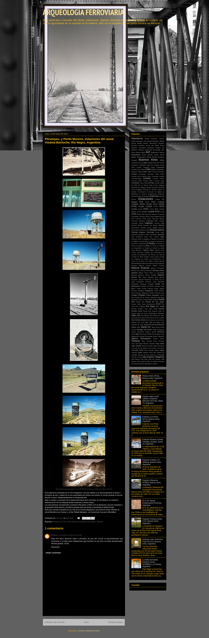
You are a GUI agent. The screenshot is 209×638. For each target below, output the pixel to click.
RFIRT (158, 304)
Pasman (157, 286)
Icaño (162, 232)
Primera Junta (159, 293)
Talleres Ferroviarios (140, 338)
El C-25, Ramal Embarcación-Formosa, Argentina (152, 503)
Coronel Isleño (136, 181)
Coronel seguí (159, 181)
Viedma (139, 357)
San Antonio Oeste (138, 320)
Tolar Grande (136, 346)
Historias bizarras (157, 230)
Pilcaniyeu (83, 522)
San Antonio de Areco (138, 318)
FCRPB (151, 212)
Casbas (139, 167)
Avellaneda (148, 150)
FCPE (139, 212)
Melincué (149, 270)
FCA (141, 202)
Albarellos (155, 141)
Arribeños (141, 145)
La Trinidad (160, 246)
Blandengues (141, 157)
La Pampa (150, 243)
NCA (156, 277)
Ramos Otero (136, 304)
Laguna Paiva (148, 250)
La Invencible (143, 241)
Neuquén (134, 279)
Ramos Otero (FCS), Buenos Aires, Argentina (152, 377)
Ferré (146, 214)
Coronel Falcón (158, 178)
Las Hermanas (156, 252)
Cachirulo (134, 163)
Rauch (144, 304)
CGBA (148, 169)
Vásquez (134, 352)
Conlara (161, 176)
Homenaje (150, 232)
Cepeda (134, 169)
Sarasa (155, 329)
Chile (145, 172)
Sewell (154, 332)
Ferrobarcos (153, 214)
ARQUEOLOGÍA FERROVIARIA (83, 12)
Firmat (152, 216)
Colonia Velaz (146, 176)
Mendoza (156, 270)
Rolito (155, 309)
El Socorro (143, 194)
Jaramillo (161, 234)
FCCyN (141, 206)
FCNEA (134, 209)
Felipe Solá (140, 214)
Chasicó (134, 172)
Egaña (160, 189)
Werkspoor (148, 364)
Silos (137, 334)
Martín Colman (158, 265)
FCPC (133, 212)
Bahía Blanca (136, 152)
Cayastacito (160, 167)
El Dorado (150, 192)
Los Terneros (140, 261)
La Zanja (161, 248)
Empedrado (145, 196)
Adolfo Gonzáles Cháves (154, 138)
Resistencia (151, 304)
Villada (155, 361)
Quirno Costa (142, 299)
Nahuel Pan (136, 277)
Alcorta (133, 143)
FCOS (152, 209)
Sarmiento (140, 332)
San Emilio (149, 320)
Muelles (153, 275)
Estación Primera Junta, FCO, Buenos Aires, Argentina (152, 521)
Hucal (157, 232)
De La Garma (143, 185)
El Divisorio (142, 192)
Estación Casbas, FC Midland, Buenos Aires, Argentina (152, 462)
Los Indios (144, 259)
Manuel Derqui (154, 263)
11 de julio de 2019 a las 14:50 (70, 535)
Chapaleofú (160, 169)
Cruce (142, 183)
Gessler (161, 225)
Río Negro (91, 522)
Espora (133, 199)
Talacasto (161, 336)
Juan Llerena (154, 237)
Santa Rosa (155, 327)
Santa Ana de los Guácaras (154, 325)
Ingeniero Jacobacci (138, 234)
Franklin (161, 221)
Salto (138, 315)
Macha (133, 263)
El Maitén (158, 192)
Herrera (142, 230)
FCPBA (161, 209)
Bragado (134, 160)
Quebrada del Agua (157, 297)
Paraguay (143, 284)
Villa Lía (149, 361)
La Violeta (145, 248)
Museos (161, 275)
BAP (148, 152)
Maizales (139, 263)
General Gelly (159, 223)
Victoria (133, 357)
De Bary (134, 185)
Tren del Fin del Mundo (139, 348)
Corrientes (135, 183)
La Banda (152, 239)
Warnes (141, 364)
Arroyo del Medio (152, 145)
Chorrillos (161, 172)
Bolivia (149, 157)
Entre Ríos (154, 196)
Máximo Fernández (157, 268)
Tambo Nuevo (158, 338)
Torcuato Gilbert (152, 346)
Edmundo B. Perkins (149, 189)
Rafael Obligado (153, 299)
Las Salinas (160, 254)
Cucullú (156, 183)
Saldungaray (153, 313)
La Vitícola (153, 248)
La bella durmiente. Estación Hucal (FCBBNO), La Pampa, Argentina (152, 563)
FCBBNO (134, 204)
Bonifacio (161, 157)
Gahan (141, 223)
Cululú (162, 183)
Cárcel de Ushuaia (152, 165)
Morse (148, 275)
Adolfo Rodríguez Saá (138, 141)
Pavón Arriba (141, 288)
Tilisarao (146, 343)
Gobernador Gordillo (138, 228)
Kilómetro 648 (136, 239)
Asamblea (142, 148)
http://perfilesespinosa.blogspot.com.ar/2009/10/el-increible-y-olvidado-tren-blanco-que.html (84, 489)
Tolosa (144, 346)
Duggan (139, 189)
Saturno (147, 332)
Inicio (86, 622)
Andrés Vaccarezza (150, 143)
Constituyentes (136, 178)
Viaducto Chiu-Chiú (149, 352)
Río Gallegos (140, 306)
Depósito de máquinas (138, 187)
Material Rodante (140, 268)
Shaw (133, 334)
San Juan (140, 322)
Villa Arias (144, 359)
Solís (162, 334)
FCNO (140, 209)
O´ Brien (155, 279)
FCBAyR (161, 202)
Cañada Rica (151, 163)
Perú (133, 293)
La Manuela (142, 243)
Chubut (134, 174)
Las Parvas (151, 254)
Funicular (134, 223)
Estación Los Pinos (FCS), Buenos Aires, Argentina (151, 419)
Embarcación (152, 194)
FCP (156, 209)
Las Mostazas (142, 254)
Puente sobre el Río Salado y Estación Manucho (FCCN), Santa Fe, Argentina (152, 399)
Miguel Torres (143, 273)
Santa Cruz (135, 327)
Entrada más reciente (55, 622)
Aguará (149, 141)
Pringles (134, 295)
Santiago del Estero (144, 330)
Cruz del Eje (149, 183)
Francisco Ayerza (158, 218)
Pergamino (149, 291)
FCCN (134, 206)
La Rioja (146, 246)
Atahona (141, 150)
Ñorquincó (147, 279)
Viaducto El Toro (143, 355)
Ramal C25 (140, 302)
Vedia (140, 352)
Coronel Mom (148, 181)
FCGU (156, 206)
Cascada (146, 167)
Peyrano (138, 293)
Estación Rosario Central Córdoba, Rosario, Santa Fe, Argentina (152, 441)
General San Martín (150, 225)
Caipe (144, 163)
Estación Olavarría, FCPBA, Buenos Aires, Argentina (151, 482)
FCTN (133, 214)
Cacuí (140, 163)
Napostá (151, 277)
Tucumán (134, 350)
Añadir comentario (53, 553)
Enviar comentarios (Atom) (89, 631)
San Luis (148, 322)
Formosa (138, 218)
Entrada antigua (115, 622)
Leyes (152, 257)
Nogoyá (141, 279)
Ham (133, 230)
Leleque (146, 257)
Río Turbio (160, 306)
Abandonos (137, 138)
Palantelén (134, 284)
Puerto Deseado (152, 295)
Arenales (161, 143)
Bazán (144, 155)
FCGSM (149, 206)
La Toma (153, 246)
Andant (139, 143)
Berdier (156, 155)
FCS (64, 522)
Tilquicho (152, 343)
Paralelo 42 (145, 286)
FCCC (155, 204)
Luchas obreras (159, 261)
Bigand (133, 157)
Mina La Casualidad (157, 273)
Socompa (143, 334)
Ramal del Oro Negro (155, 302)
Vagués (156, 350)
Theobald (161, 341)
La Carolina (160, 239)
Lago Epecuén (136, 250)
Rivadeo (134, 309)
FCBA (153, 202)
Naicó (145, 277)
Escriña (161, 196)
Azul (162, 150)
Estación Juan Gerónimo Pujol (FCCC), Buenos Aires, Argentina (152, 541)
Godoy (149, 228)
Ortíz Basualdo (158, 282)
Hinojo (147, 230)
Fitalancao (157, 216)
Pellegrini (141, 290)
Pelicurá (134, 290)
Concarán (155, 176)
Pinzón (151, 293)
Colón (162, 174)
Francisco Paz (152, 221)
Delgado (161, 185)
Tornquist (161, 346)
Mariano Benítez (145, 265)
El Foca (54, 535)
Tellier (143, 341)
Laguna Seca (159, 250)
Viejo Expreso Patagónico (153, 357)
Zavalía (154, 364)
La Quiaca (138, 246)
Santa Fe (145, 327)
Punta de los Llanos (142, 297)
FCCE (161, 204)
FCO (146, 209)
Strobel (142, 336)
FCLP (161, 206)
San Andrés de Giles (157, 315)
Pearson (150, 288)
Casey (153, 167)
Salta (133, 315)
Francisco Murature (138, 221)
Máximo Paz (135, 270)
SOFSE (149, 334)
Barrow (162, 152)
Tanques (99, 522)
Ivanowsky (153, 234)
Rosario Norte (136, 311)
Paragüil (150, 284)
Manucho (146, 263)
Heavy (137, 230)
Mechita (143, 270)
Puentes (141, 295)
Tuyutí (146, 350)
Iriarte (147, 234)
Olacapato (140, 282)
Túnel (141, 350)
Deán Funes (153, 185)
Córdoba (146, 178)
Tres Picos (160, 348)
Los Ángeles (135, 259)
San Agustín (145, 315)
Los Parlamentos (155, 259)
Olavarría (148, 282)
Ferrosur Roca (144, 216)
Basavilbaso (135, 155)
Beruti (162, 155)
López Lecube (159, 257)
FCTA (162, 212)
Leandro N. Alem (137, 257)
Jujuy (162, 237)
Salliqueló (161, 313)
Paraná (151, 286)
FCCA (142, 204)
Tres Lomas (152, 348)
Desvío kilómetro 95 (153, 187)
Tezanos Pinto (151, 341)
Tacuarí (154, 336)
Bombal (154, 157)
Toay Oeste (160, 344)
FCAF (147, 202)
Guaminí (161, 228)
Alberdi (162, 141)
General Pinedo (136, 225)
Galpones (149, 223)
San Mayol (157, 322)
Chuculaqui (142, 174)
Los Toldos (149, 261)
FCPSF (144, 212)
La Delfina (134, 241)
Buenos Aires (148, 159)
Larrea (133, 252)
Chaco (153, 169)
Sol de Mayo (156, 334)
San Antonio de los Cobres (155, 318)
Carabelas (142, 165)
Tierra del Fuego (136, 343)
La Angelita (145, 239)
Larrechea (140, 252)
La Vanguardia (136, 248)
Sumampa (148, 336)
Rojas (151, 309)
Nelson (162, 277)
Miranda (134, 275)
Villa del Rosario (154, 359)
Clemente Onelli (153, 174)
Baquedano (155, 152)
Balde (143, 152)
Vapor (162, 350)
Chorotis (155, 172)
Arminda (134, 145)
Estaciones (57, 522)
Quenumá (134, 299)
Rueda (145, 311)
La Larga (151, 241)
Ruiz (149, 311)
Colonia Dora (135, 176)
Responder (55, 547)
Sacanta (154, 311)
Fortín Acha (146, 218)
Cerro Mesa (141, 169)
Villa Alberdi (135, 359)
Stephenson (135, 336)
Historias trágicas (138, 232)
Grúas (155, 228)
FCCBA (149, 204)
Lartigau (147, 252)
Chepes (139, 172)
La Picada (158, 243)
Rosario (161, 309)
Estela (158, 199)
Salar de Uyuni (142, 313)
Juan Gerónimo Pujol (139, 237)
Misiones (141, 275)
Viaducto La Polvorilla (157, 355)
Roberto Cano (143, 309)
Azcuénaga (156, 150)
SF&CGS (160, 332)
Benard (150, 155)
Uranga (151, 350)
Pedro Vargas (159, 288)
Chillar (149, 172)
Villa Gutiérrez (141, 361)
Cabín (162, 160)
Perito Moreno (72, 522)
